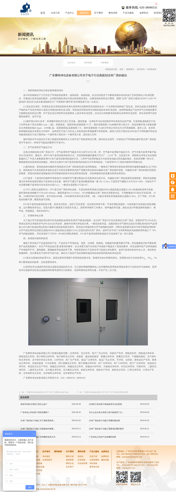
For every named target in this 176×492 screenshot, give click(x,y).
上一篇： (44, 392)
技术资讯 (141, 69)
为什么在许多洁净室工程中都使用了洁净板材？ (109, 412)
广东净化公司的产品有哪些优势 (102, 437)
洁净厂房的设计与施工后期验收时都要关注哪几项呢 (42, 429)
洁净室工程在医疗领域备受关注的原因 (105, 404)
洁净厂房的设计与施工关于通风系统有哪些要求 (40, 421)
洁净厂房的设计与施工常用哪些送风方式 (37, 437)
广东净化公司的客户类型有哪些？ (35, 412)
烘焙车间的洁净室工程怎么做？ (34, 404)
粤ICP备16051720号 (78, 485)
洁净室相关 (151, 69)
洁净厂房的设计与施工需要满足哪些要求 (106, 429)
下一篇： (102, 392)
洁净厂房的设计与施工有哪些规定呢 (104, 421)
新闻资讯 (130, 69)
